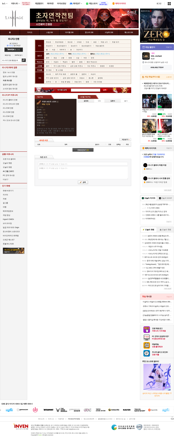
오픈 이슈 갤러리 (9, 159)
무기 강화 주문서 (60, 66)
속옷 (85, 58)
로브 (61, 53)
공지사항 (132, 419)
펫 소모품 (59, 70)
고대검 (79, 42)
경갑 (52, 53)
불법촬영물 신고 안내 (105, 419)
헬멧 (47, 58)
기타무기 (79, 49)
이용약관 (61, 419)
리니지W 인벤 (8, 116)
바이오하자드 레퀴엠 (11, 235)
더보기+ (169, 47)
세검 (95, 42)
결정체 (100, 78)
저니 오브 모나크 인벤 (11, 120)
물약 (47, 66)
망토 (92, 58)
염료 (87, 82)
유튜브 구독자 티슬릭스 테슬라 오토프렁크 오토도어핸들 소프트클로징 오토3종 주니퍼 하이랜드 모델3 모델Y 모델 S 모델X (157, 306)
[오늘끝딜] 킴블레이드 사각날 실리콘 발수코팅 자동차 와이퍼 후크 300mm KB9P (157, 315)
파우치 (48, 82)
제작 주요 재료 (60, 74)
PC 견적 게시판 (9, 175)
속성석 (93, 74)
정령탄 (102, 66)
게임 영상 (6, 215)
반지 (47, 62)
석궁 (53, 49)
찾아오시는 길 (120, 419)
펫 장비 (49, 70)
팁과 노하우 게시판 (10, 76)
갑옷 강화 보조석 (69, 78)
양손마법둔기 (86, 46)
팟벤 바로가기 (8, 191)
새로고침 (167, 190)
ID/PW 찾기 (19, 55)
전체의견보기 (83, 150)
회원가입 (8, 55)
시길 (77, 58)
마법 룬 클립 (65, 82)
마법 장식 (78, 82)
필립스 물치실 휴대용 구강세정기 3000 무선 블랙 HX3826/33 (157, 320)
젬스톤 (91, 78)
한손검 (48, 42)
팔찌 (81, 62)
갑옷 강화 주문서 (76, 66)
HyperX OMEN (8, 219)
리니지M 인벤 (8, 108)
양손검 (70, 42)
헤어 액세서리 (92, 62)
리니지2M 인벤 (8, 112)
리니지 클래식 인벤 (10, 100)
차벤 (4, 199)
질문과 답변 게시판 (10, 84)
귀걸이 (56, 62)
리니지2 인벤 (13, 39)
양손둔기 (74, 46)
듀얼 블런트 (100, 46)
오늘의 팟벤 (7, 167)
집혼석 (84, 74)
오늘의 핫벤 (7, 163)
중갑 (56, 53)
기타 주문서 (91, 66)
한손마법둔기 (62, 46)
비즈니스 (51, 419)
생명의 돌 (73, 74)
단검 (87, 42)
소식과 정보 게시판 (10, 89)
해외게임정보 (8, 211)
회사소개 (41, 419)
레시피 (48, 74)
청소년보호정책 (89, 419)
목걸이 (65, 62)
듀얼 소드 (104, 42)
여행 (4, 207)
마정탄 (111, 66)
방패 (70, 58)
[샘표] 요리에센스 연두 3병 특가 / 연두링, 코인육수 (157, 311)
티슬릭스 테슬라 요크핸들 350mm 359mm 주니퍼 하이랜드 (157, 302)
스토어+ (169, 77)
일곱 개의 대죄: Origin (11, 227)
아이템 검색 (64, 90)
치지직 (5, 195)
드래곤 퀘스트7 (8, 240)
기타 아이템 (97, 82)
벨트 (73, 62)
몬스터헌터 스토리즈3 (11, 231)
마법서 (82, 78)
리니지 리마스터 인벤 (11, 104)
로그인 (159, 3)
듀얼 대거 (115, 42)
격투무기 (62, 49)
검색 (24, 60)
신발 (62, 58)
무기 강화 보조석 (52, 78)
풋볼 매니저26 (8, 244)
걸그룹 (5, 203)
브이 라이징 (7, 223)
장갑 (55, 58)
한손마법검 (59, 42)
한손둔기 (49, 46)
